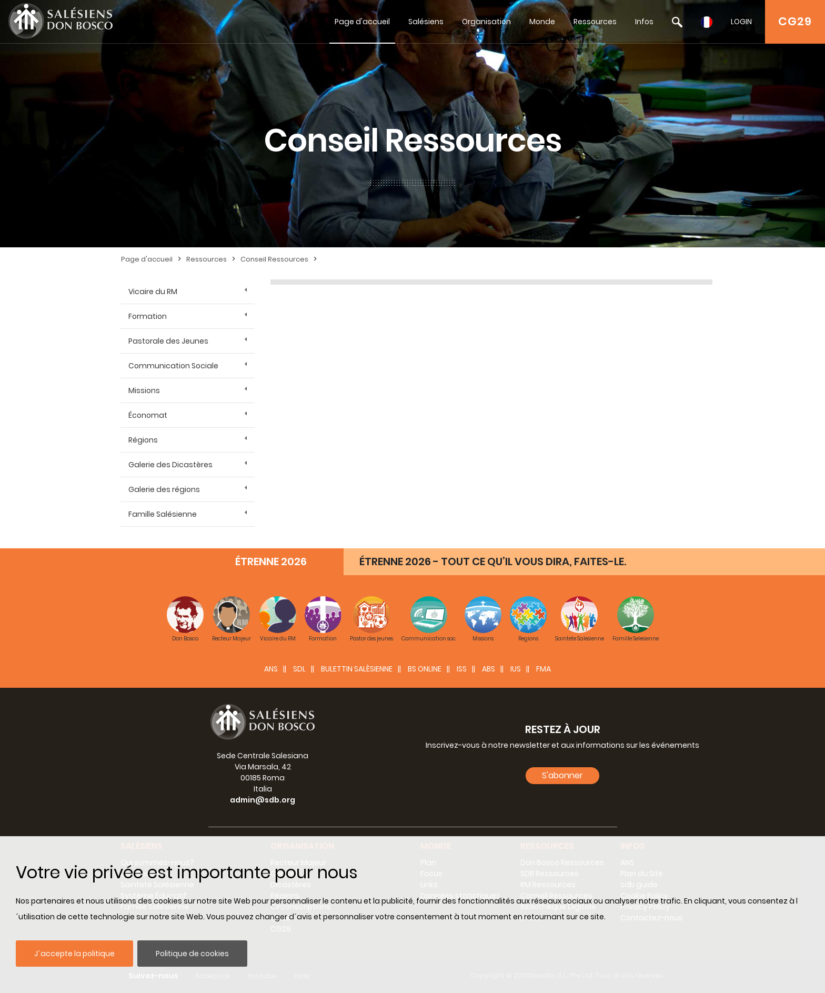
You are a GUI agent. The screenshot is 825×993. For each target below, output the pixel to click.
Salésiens (426, 21)
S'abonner (562, 775)
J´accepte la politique (74, 953)
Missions (144, 390)
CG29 (795, 21)
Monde (542, 21)
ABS (488, 669)
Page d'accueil (362, 21)
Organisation (486, 21)
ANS (271, 669)
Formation (147, 316)
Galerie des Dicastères (170, 464)
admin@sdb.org (262, 800)
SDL (299, 669)
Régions (143, 440)
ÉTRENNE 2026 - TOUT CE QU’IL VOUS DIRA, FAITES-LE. (492, 561)
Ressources (595, 21)
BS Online (424, 669)
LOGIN (741, 21)
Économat (147, 415)
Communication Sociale (173, 365)
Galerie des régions (164, 489)
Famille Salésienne (162, 514)
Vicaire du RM (152, 291)
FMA (543, 669)
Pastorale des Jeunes (168, 341)
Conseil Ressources (274, 259)
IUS (515, 669)
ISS (462, 669)
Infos (644, 21)
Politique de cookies (192, 953)
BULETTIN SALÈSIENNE (357, 669)
